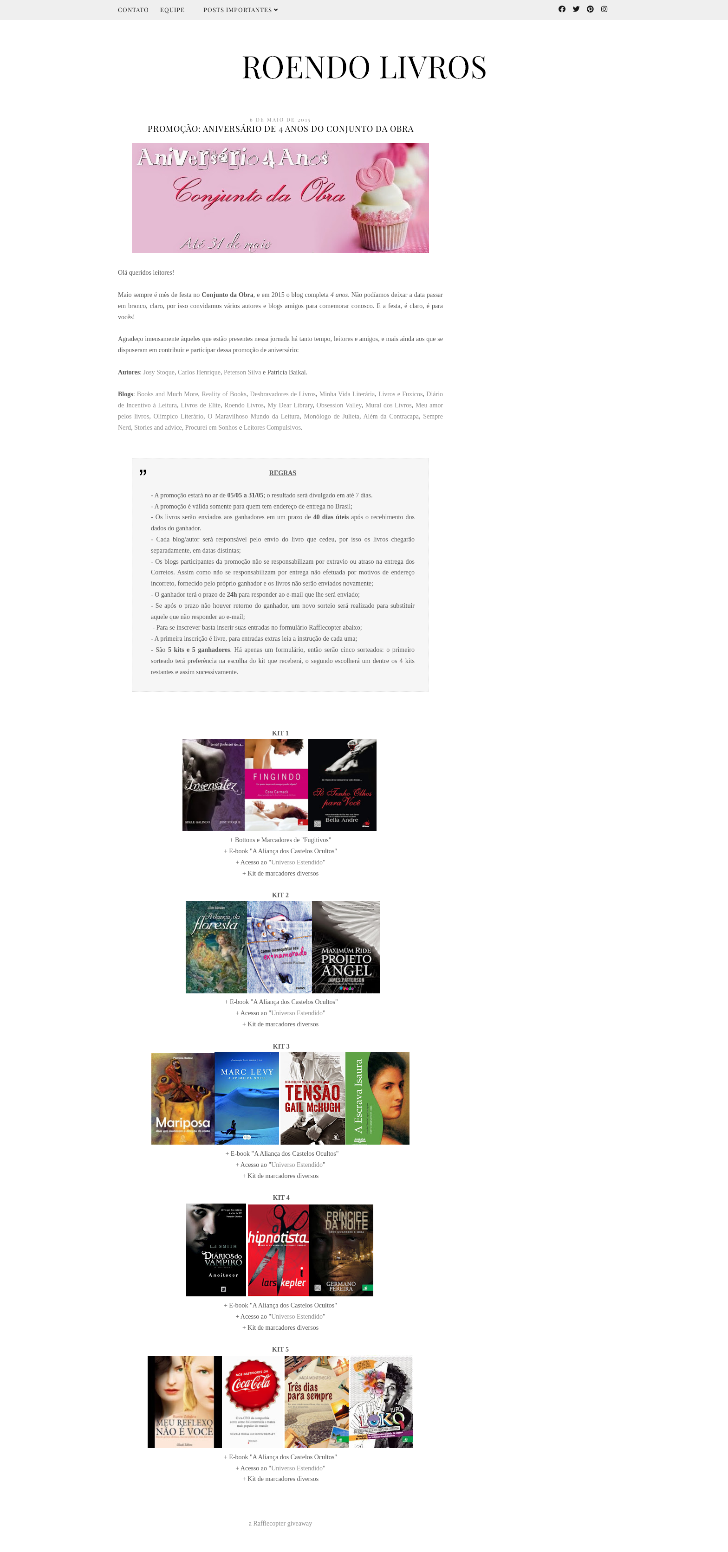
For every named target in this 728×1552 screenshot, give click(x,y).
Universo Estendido (297, 862)
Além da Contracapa (391, 416)
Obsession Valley (339, 405)
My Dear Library (289, 405)
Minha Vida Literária (347, 394)
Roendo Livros (244, 405)
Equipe (172, 9)
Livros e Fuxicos (400, 394)
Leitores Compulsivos (272, 427)
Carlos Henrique (199, 372)
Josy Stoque (159, 372)
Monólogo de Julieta (331, 416)
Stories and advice (158, 427)
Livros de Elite (201, 405)
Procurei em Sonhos (211, 427)
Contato (133, 9)
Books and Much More (167, 394)
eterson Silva (244, 372)
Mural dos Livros (388, 405)
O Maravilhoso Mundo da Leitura (253, 416)
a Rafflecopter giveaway (280, 1523)
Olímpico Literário (178, 416)
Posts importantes (240, 9)
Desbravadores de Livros (283, 394)
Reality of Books (224, 394)
